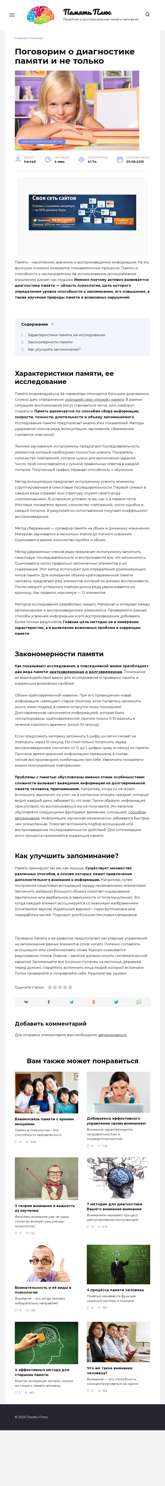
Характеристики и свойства (42, 141)
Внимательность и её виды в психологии (43, 1345)
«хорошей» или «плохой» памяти (94, 400)
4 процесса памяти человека (115, 1346)
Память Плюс (86, 12)
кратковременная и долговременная (86, 672)
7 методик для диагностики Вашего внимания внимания (114, 1262)
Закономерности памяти (50, 342)
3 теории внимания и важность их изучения (45, 1264)
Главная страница (29, 38)
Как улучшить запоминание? (54, 349)
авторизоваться (112, 1091)
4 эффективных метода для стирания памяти (42, 1428)
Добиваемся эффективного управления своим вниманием (116, 1177)
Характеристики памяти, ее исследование (66, 335)
